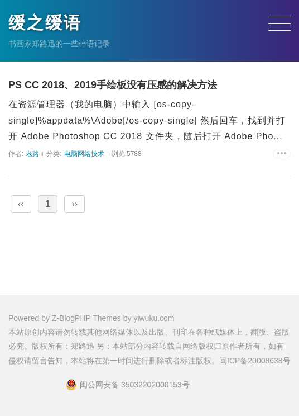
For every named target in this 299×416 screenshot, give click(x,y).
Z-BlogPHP (71, 318)
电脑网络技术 (84, 154)
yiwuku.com (153, 318)
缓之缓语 (45, 22)
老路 (32, 154)
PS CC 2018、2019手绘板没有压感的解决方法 (112, 85)
